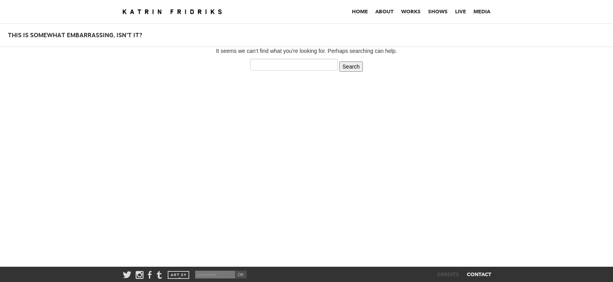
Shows (438, 11)
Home (360, 11)
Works (411, 11)
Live (460, 11)
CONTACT (479, 274)
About (384, 11)
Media (481, 11)
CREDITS (448, 274)
